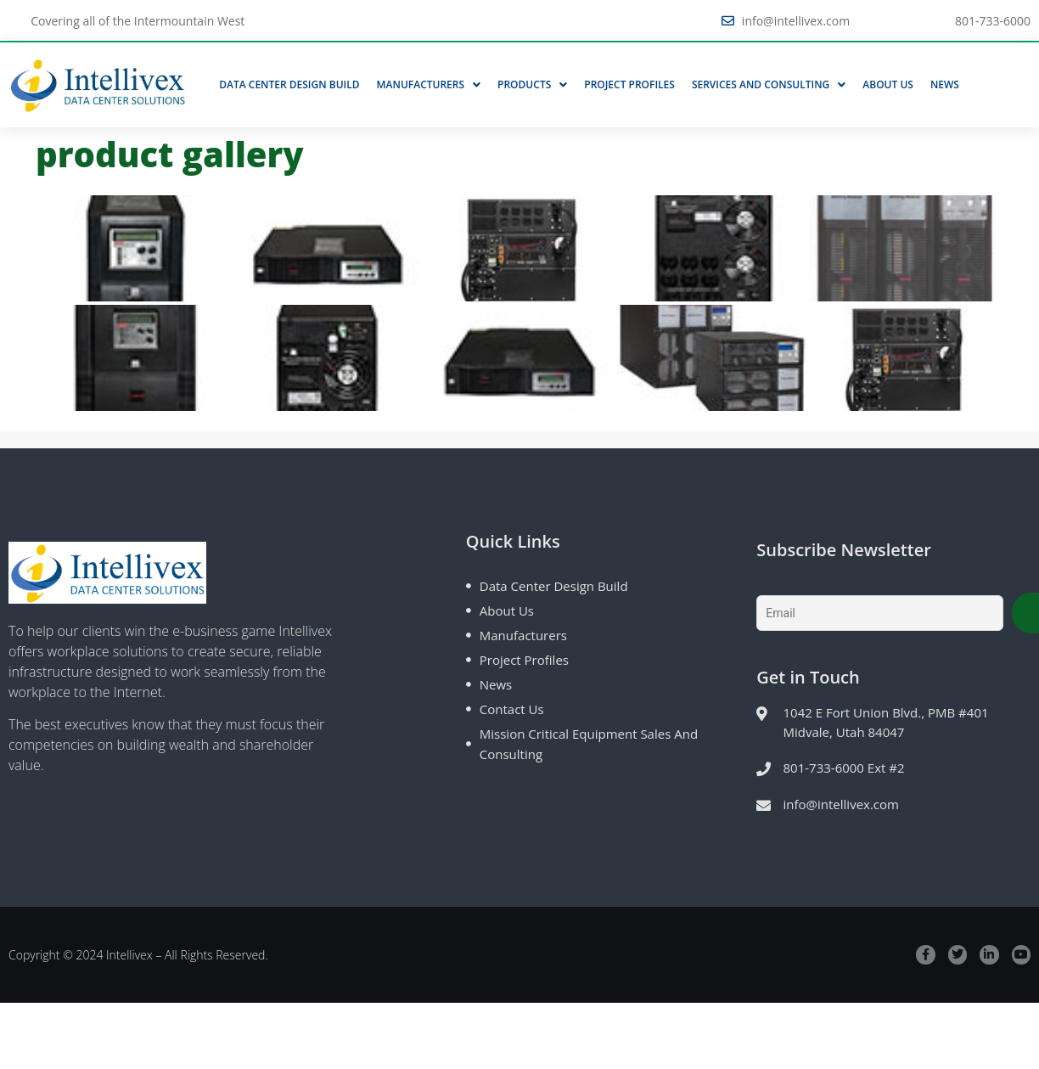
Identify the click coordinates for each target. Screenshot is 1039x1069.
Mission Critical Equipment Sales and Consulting (589, 743)
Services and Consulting (768, 84)
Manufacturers (429, 84)
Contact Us (512, 708)
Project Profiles (629, 84)
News (944, 84)
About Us (887, 84)
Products (532, 84)
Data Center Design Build (289, 84)
